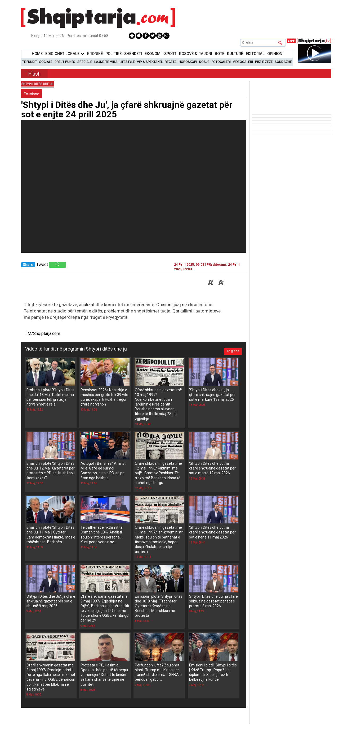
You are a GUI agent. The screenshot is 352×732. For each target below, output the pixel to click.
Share (28, 265)
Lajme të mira (106, 62)
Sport (170, 54)
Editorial (255, 54)
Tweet (42, 264)
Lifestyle (127, 62)
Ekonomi (153, 54)
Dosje (204, 62)
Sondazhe (283, 62)
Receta (171, 62)
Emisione (31, 94)
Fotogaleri (221, 62)
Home (37, 54)
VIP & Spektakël (150, 62)
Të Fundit (29, 62)
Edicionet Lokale (64, 54)
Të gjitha (230, 349)
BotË (219, 54)
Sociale (45, 62)
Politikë (113, 54)
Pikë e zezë (264, 62)
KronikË (95, 54)
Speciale (84, 62)
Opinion (274, 54)
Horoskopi (188, 62)
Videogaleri (243, 62)
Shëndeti (133, 54)
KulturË (235, 54)
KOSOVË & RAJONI (195, 54)
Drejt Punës (65, 62)
